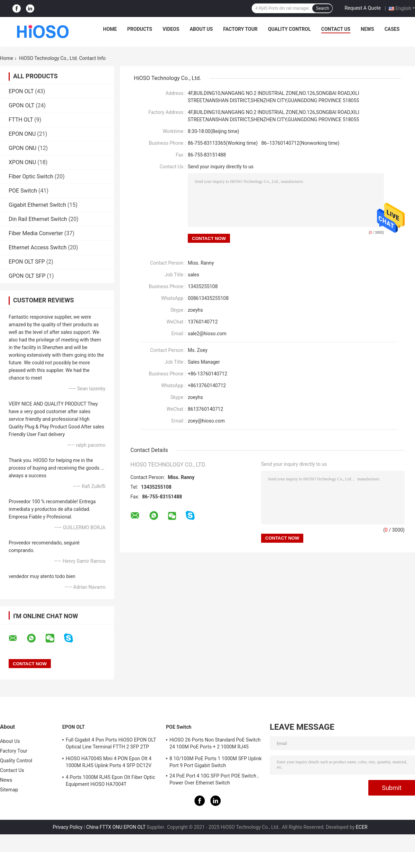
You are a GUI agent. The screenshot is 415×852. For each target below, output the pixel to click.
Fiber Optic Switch (31, 176)
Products (139, 29)
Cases (392, 29)
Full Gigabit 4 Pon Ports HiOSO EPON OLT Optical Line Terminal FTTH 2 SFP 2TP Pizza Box (111, 744)
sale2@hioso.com (207, 333)
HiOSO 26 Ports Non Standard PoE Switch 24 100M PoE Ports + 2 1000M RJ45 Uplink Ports (214, 744)
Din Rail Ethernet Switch (38, 219)
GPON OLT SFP (27, 276)
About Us (201, 29)
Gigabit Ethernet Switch (37, 205)
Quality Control (289, 29)
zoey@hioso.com (206, 421)
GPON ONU (22, 148)
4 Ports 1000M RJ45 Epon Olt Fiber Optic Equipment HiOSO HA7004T (110, 780)
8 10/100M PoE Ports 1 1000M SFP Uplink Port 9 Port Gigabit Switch (215, 762)
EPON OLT (21, 91)
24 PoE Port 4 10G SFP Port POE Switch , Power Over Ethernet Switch (213, 779)
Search (322, 8)
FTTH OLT (21, 119)
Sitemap (9, 789)
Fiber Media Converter (36, 233)
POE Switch (23, 190)
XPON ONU (22, 162)
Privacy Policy (67, 827)
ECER (362, 827)
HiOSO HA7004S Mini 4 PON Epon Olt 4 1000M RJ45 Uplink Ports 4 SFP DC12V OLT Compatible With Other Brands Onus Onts (110, 763)
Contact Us (335, 29)
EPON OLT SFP (27, 261)
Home (110, 29)
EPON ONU (22, 134)
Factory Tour (240, 29)
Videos (171, 29)
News (367, 29)
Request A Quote (362, 8)
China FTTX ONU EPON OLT (115, 827)
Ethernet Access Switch (38, 247)
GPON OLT (21, 105)
